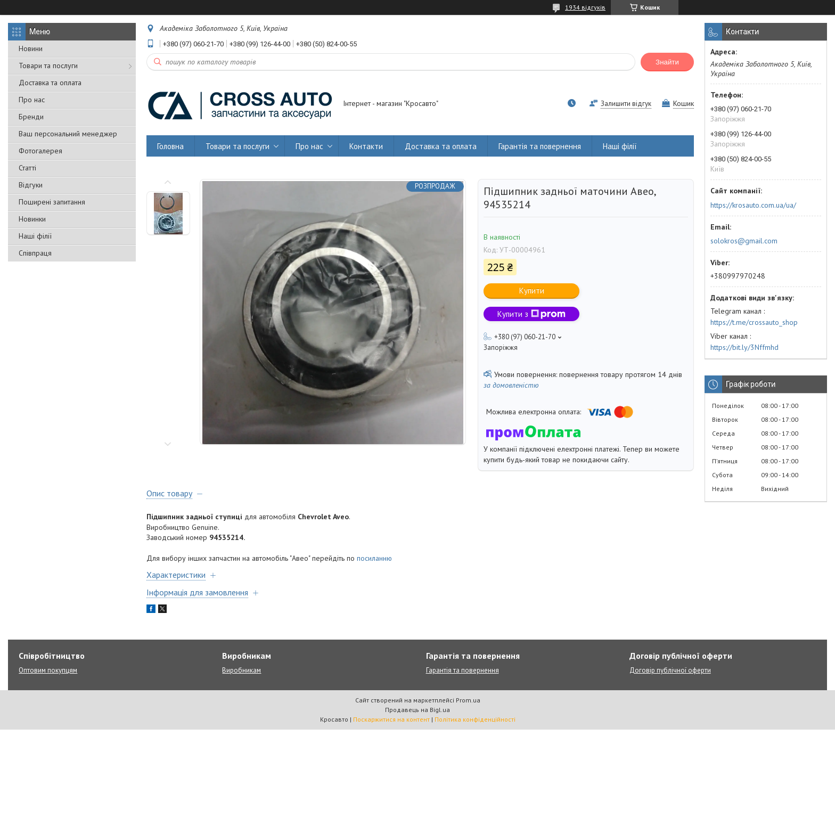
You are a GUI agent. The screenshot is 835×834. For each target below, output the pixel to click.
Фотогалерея (40, 151)
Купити (531, 290)
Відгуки (31, 185)
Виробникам (241, 670)
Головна (170, 146)
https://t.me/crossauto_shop (754, 322)
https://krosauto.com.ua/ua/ (753, 205)
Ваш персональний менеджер (68, 133)
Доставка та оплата (50, 82)
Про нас (32, 99)
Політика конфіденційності (475, 719)
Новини (31, 48)
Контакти (366, 146)
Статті (27, 168)
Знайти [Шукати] (667, 62)
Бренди (31, 116)
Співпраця (35, 253)
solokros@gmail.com (743, 241)
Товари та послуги (48, 65)
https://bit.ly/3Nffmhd (744, 347)
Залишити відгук (626, 103)
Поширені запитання (52, 202)
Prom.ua (468, 700)
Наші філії (35, 236)
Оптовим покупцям (48, 670)
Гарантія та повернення (539, 146)
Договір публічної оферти (670, 670)
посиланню (374, 558)
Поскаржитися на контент (391, 719)
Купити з (531, 314)
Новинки (32, 219)
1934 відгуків (585, 7)
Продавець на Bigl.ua (417, 710)
